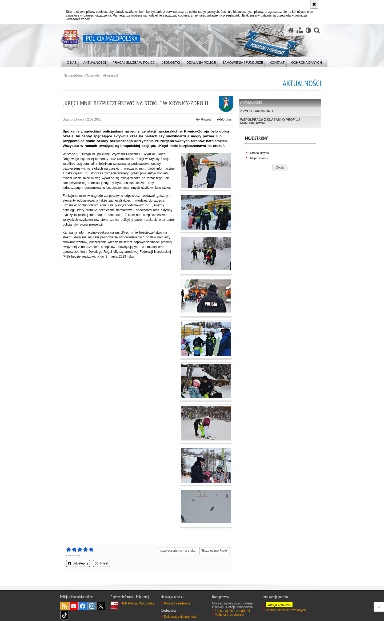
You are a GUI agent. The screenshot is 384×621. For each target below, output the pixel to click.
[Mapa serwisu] (300, 30)
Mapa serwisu (259, 158)
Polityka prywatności (229, 614)
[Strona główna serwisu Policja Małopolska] (291, 30)
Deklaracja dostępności (180, 617)
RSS (64, 606)
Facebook (82, 606)
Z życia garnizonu (256, 111)
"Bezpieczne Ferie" (214, 550)
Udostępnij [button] (78, 563)
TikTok (64, 615)
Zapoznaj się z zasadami (232, 611)
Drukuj (224, 119)
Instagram (91, 606)
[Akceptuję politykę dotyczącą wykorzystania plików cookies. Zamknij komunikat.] (314, 4)
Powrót (203, 119)
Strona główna (73, 75)
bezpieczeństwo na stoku (177, 550)
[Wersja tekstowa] (308, 30)
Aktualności (93, 75)
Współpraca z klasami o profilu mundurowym (270, 121)
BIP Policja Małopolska (138, 603)
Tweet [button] (101, 563)
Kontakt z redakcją (177, 603)
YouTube (73, 606)
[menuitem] (71, 61)
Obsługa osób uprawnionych (285, 610)
